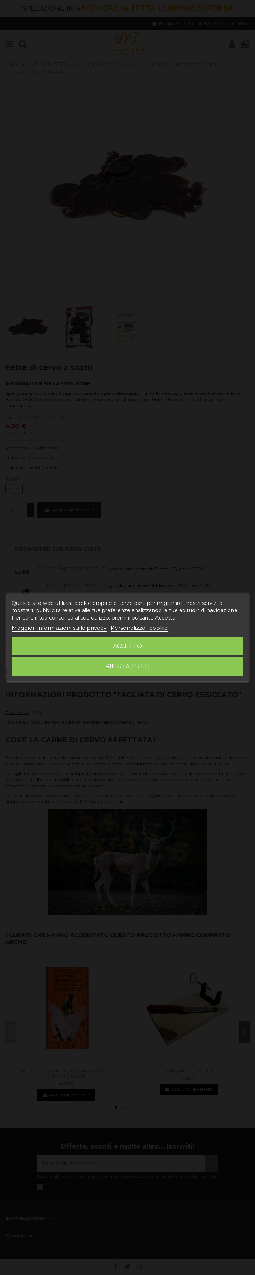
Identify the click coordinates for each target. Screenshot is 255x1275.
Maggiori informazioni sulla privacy (59, 627)
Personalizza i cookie (139, 627)
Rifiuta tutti (127, 666)
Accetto (127, 646)
